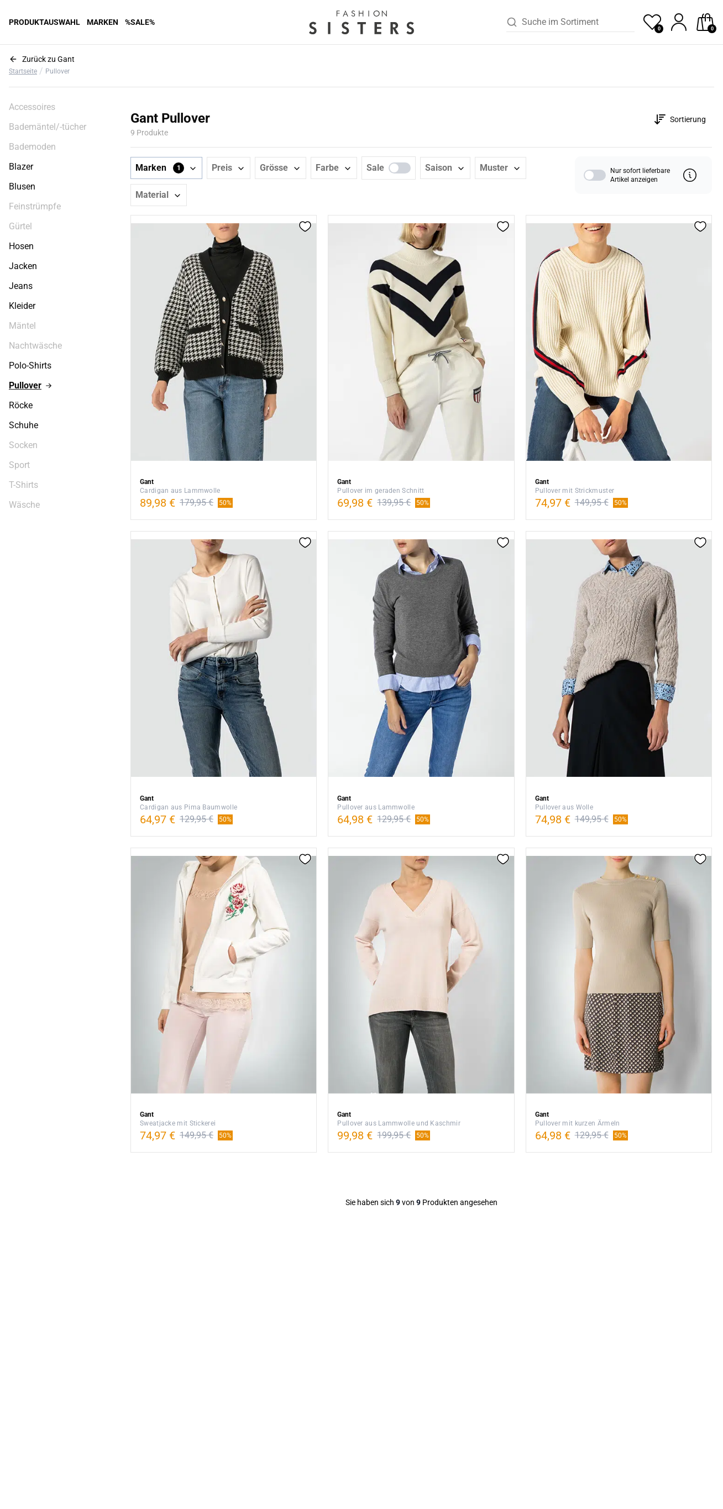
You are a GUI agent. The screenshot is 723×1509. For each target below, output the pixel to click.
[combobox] (578, 22)
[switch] (400, 167)
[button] (166, 168)
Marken (102, 22)
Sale (375, 167)
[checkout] (705, 22)
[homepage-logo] (361, 22)
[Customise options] (679, 119)
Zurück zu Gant (48, 59)
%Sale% (140, 22)
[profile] (679, 22)
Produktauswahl (44, 22)
